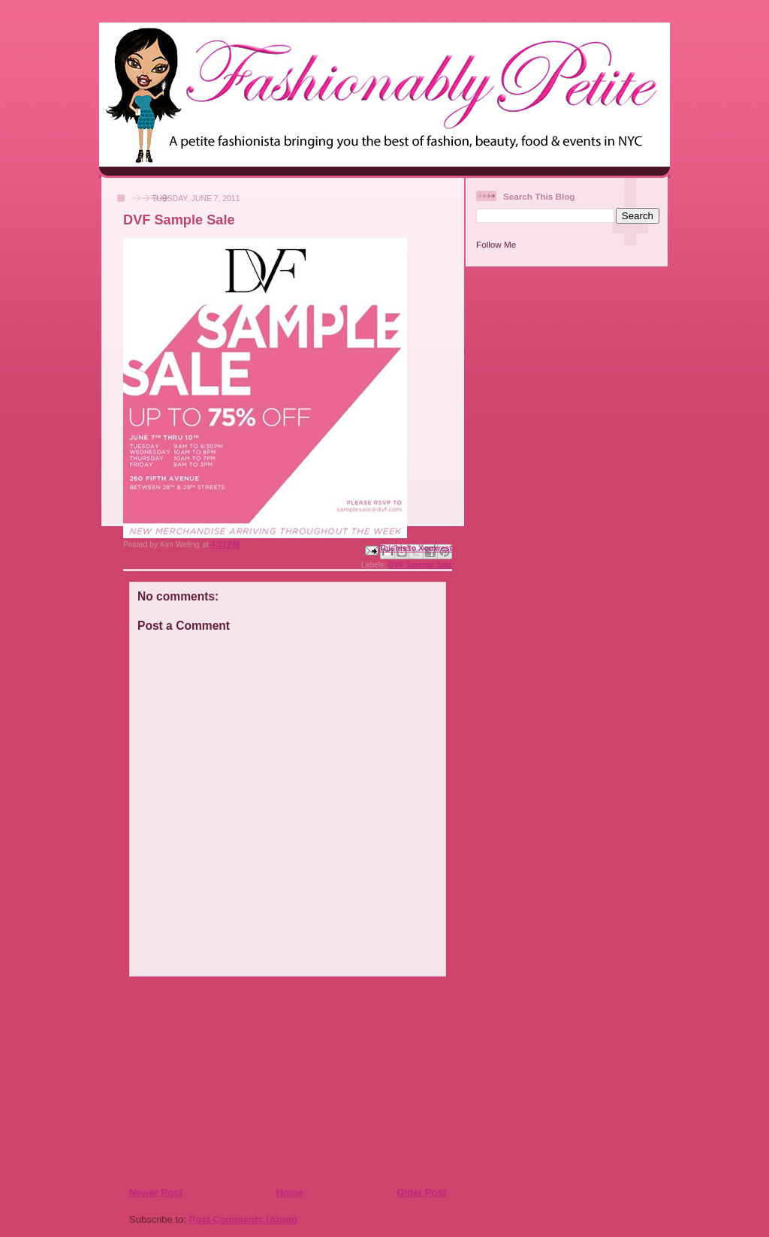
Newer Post (155, 1192)
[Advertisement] (220, 1081)
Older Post (421, 1192)
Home (289, 1192)
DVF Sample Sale (420, 565)
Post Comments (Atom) (243, 1219)
